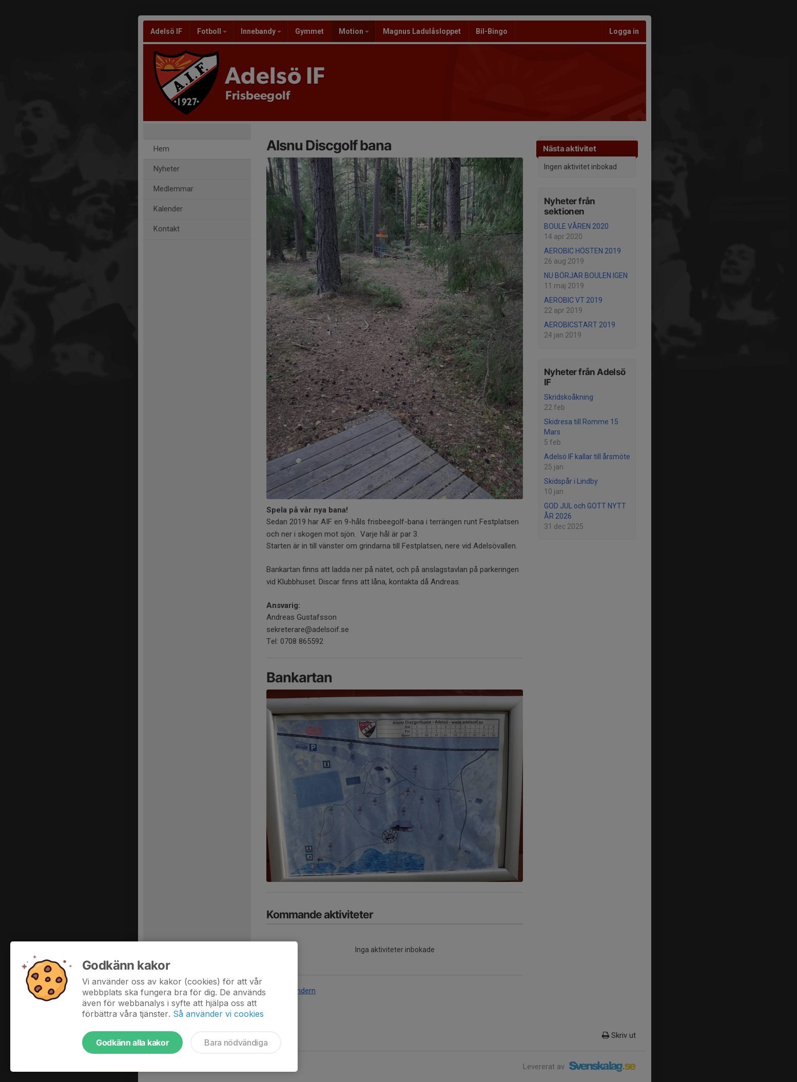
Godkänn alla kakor (132, 1042)
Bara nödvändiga (235, 1042)
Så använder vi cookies (218, 1014)
